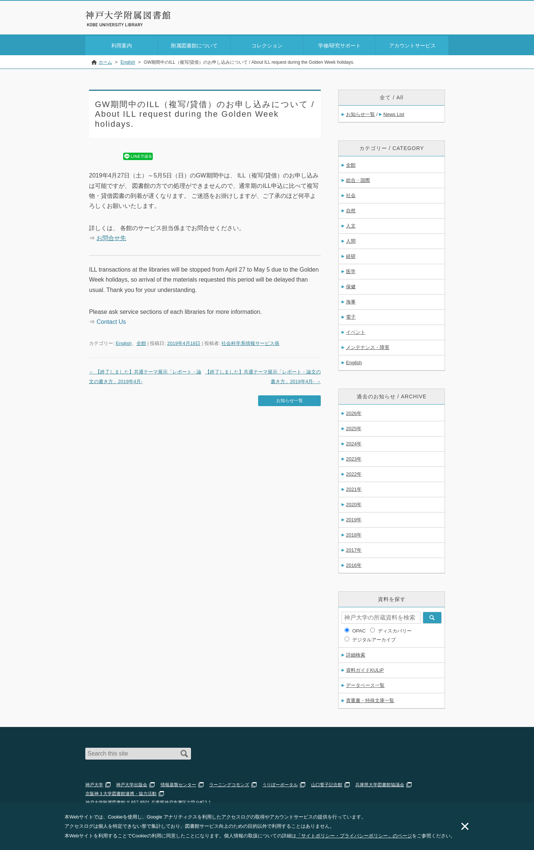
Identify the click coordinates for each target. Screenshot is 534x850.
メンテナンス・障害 (367, 346)
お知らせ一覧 (289, 399)
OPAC (359, 629)
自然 (351, 209)
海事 (351, 300)
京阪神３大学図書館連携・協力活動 (120, 792)
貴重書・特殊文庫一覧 (370, 699)
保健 (351, 285)
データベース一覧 (365, 684)
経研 (351, 255)
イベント (355, 330)
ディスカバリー (395, 629)
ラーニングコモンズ (229, 783)
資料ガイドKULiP (365, 668)
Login (434, 20)
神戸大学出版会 (131, 783)
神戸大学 (94, 783)
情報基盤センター (178, 783)
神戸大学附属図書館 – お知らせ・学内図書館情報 (128, 15)
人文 (351, 224)
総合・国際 (358, 179)
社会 (351, 194)
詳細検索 (355, 653)
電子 (351, 315)
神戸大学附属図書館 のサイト (118, 25)
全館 (141, 342)
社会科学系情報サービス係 (250, 342)
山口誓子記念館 (326, 783)
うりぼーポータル (280, 783)
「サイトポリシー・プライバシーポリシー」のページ (354, 836)
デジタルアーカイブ (374, 638)
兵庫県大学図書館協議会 (379, 783)
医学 (351, 270)
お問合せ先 (111, 236)
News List (393, 113)
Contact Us (111, 320)
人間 (351, 239)
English (124, 342)
